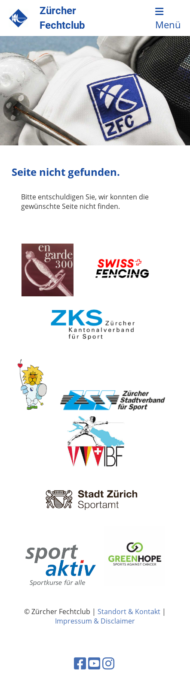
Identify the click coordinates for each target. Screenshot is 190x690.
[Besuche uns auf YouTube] (94, 663)
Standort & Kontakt (129, 611)
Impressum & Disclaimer (95, 621)
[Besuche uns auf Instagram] (108, 663)
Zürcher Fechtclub (62, 17)
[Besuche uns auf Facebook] (80, 663)
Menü (168, 19)
